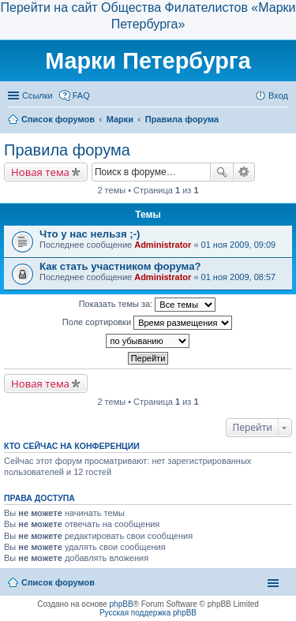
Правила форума (67, 150)
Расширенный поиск (244, 172)
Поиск (222, 172)
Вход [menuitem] (278, 95)
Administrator (162, 244)
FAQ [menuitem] (81, 95)
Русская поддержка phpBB (148, 612)
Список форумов (58, 582)
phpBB (121, 604)
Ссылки (37, 95)
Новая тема (40, 172)
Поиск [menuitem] (283, 120)
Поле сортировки (147, 323)
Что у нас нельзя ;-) (89, 234)
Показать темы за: (147, 304)
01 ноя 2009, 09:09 (238, 244)
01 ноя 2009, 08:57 (238, 277)
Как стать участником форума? (120, 266)
